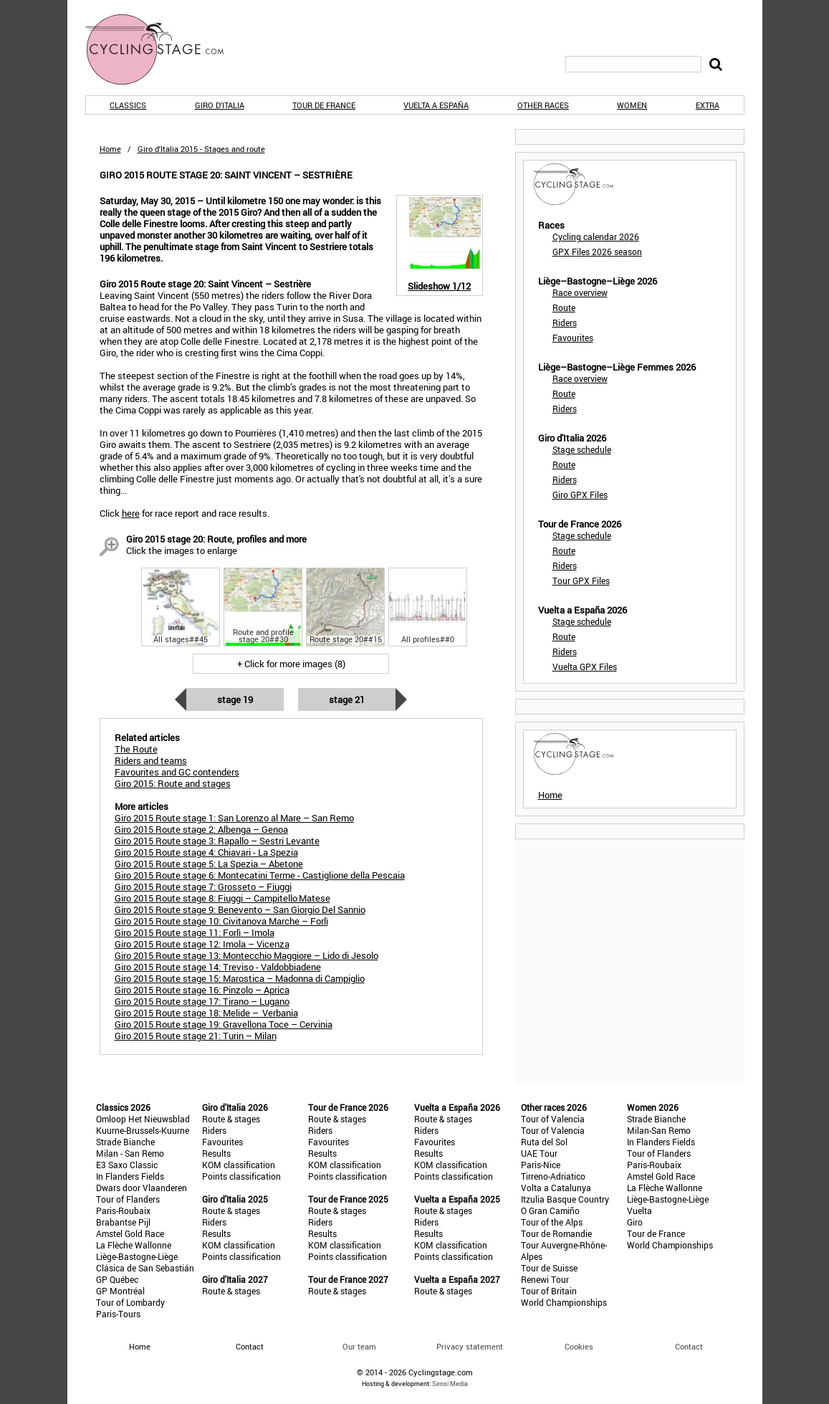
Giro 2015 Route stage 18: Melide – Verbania (206, 1012)
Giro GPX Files (580, 494)
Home (110, 148)
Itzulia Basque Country (565, 1199)
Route (563, 307)
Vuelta (639, 1210)
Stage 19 (235, 699)
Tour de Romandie (556, 1233)
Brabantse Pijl (123, 1222)
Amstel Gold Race (130, 1233)
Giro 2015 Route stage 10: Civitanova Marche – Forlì (221, 920)
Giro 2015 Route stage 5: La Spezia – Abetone (209, 863)
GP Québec (117, 1279)
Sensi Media (450, 1383)
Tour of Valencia (553, 1118)
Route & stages (231, 1118)
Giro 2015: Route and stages (173, 783)
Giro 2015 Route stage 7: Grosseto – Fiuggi (203, 886)
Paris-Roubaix (123, 1210)
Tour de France (323, 105)
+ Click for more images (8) (291, 663)
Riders (564, 322)
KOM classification (238, 1164)
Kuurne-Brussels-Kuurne (142, 1130)
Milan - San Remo (130, 1153)
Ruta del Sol (544, 1141)
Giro (635, 1222)
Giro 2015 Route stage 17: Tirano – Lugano (202, 1001)
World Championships (564, 1302)
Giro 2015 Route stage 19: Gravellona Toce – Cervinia (223, 1024)
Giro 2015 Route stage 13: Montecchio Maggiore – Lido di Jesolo (246, 955)
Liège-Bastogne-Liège (137, 1256)
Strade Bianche (125, 1141)
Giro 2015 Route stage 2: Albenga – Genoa (201, 829)
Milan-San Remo (659, 1130)
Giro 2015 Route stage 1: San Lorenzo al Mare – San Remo (234, 817)
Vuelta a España (436, 105)
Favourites (572, 337)
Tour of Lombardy (130, 1302)
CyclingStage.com (164, 49)
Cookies (579, 1346)
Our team (359, 1346)
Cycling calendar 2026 (595, 236)
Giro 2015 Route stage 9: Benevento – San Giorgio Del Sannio (240, 909)
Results (216, 1153)
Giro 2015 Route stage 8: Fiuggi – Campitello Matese (222, 898)
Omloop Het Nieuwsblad (143, 1118)
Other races (543, 105)
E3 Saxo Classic (127, 1164)
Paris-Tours (118, 1313)
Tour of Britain (549, 1290)
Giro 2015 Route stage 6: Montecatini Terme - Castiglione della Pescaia (260, 875)
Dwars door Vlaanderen (141, 1187)
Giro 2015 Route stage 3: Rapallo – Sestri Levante (217, 840)
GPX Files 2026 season (597, 251)
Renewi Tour (545, 1279)
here (131, 513)
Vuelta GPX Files (584, 666)
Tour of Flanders (128, 1199)
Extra (707, 105)
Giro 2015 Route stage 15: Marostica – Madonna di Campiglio (240, 978)
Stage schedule (581, 449)
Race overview (580, 292)
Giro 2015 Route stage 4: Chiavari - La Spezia (206, 852)
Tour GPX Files (581, 580)
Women (632, 105)
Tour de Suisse (549, 1268)
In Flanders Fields (130, 1176)
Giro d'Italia (219, 105)
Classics (128, 105)
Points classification (241, 1176)
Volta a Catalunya (556, 1187)
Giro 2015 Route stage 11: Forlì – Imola (194, 932)
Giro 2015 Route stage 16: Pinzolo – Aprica (202, 989)
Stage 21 (347, 699)
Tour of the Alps (552, 1222)
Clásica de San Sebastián (145, 1268)
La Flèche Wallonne (133, 1245)
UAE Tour (539, 1153)
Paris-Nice (540, 1164)
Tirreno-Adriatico (553, 1176)
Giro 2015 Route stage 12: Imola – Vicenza (202, 943)
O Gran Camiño (550, 1210)
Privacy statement (469, 1346)
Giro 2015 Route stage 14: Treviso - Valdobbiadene (218, 966)
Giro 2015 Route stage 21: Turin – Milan (196, 1035)
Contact (689, 1346)
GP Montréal (120, 1290)
